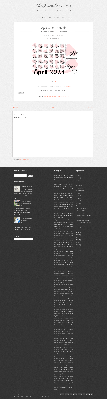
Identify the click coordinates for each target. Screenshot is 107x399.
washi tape (57, 191)
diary (61, 191)
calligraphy (56, 220)
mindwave (70, 333)
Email (89, 394)
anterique (56, 278)
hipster (68, 316)
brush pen (60, 188)
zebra (71, 191)
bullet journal (64, 197)
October (79, 188)
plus (68, 213)
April (79, 203)
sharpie (67, 362)
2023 (71, 269)
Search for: (16, 236)
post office (70, 354)
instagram (68, 86)
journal (71, 197)
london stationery (58, 329)
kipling (55, 325)
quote (71, 356)
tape (69, 193)
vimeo (84, 394)
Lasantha (36, 396)
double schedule (62, 300)
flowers (71, 222)
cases (55, 289)
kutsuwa (56, 226)
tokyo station (60, 380)
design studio (69, 298)
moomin (62, 338)
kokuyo (65, 188)
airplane (59, 275)
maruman (56, 213)
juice (67, 320)
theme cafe (65, 378)
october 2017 (63, 345)
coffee (68, 220)
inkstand (58, 318)
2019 (59, 217)
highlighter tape (58, 316)
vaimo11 (56, 385)
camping (68, 287)
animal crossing (65, 275)
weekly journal (69, 385)
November (80, 185)
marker (56, 331)
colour (55, 211)
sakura (62, 193)
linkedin (70, 394)
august (56, 240)
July (78, 195)
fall (67, 302)
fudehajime (58, 309)
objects (56, 177)
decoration (59, 222)
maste (59, 331)
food (64, 307)
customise (63, 293)
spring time (66, 365)
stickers (65, 184)
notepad (56, 258)
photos (60, 262)
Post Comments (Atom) (24, 159)
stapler (60, 369)
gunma (59, 313)
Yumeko (45, 31)
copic (71, 291)
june (55, 322)
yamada (65, 387)
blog (66, 280)
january (59, 249)
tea (65, 235)
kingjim (67, 211)
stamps (59, 267)
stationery (70, 180)
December (80, 183)
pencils (56, 262)
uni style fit (69, 383)
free (55, 96)
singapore (56, 215)
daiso (68, 177)
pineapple (56, 351)
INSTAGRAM (56, 17)
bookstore (56, 282)
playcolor (56, 354)
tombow (56, 209)
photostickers (63, 349)
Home (43, 17)
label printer (65, 251)
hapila (61, 224)
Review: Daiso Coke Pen (26, 186)
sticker (71, 202)
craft (64, 242)
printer (66, 262)
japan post (57, 320)
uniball (65, 269)
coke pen (60, 291)
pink (64, 262)
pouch (71, 231)
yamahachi (70, 387)
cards (71, 287)
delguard (61, 298)
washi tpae (63, 385)
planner (65, 191)
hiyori (71, 316)
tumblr (78, 394)
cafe (67, 240)
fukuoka (63, 309)
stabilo (71, 365)
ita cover (70, 318)
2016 (77, 250)
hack (59, 224)
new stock (62, 340)
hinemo (64, 316)
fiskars (59, 304)
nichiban (56, 342)
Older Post (90, 107)
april (60, 278)
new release (60, 202)
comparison (59, 242)
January (79, 232)
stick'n (60, 371)
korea (55, 202)
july (72, 224)
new (69, 338)
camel (63, 287)
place (64, 351)
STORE (49, 17)
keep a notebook (66, 322)
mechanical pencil (59, 229)
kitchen (63, 325)
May (78, 200)
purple (55, 264)
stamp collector (63, 367)
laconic (71, 251)
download (46, 96)
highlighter (56, 186)
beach (55, 280)
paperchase (57, 260)
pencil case (62, 231)
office (68, 345)
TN (57, 238)
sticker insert (65, 371)
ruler (59, 360)
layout (71, 211)
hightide (68, 246)
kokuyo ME (70, 325)
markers (61, 206)
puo (65, 356)
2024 (77, 178)
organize (71, 258)
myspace (73, 394)
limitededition (57, 200)
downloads (51, 96)
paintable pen (58, 347)
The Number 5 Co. (53, 6)
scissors (63, 264)
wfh (55, 387)
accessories (57, 193)
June (79, 198)
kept (72, 322)
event (58, 302)
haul (72, 193)
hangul (67, 313)
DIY (58, 204)
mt (63, 255)
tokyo (68, 191)
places (67, 351)
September (80, 190)
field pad (71, 302)
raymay (59, 264)
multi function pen (68, 255)
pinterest (76, 394)
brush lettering (61, 240)
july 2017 (70, 320)
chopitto (62, 289)
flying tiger (60, 307)
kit (66, 249)
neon (71, 229)
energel (63, 244)
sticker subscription (64, 215)
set (69, 264)
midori (68, 188)
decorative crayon (64, 296)
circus (66, 289)
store (66, 193)
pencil (64, 202)
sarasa (63, 233)
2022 (77, 235)
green (55, 313)
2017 (71, 235)
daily (69, 293)
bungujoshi (66, 284)
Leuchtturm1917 (61, 273)
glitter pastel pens (68, 311)
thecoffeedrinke (58, 378)
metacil (71, 331)
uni (67, 235)
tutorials (60, 184)
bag (72, 278)
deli (65, 298)
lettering (56, 206)
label (63, 327)
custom (59, 244)
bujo (72, 217)
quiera (68, 356)
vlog (60, 385)
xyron (61, 387)
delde (71, 296)
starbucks (65, 369)
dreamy (68, 300)
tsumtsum (56, 383)
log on (71, 327)
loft (65, 226)
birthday (62, 280)
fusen (68, 186)
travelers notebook (68, 380)
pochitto (61, 354)
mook (60, 255)
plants (71, 351)
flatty (71, 304)
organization (63, 258)
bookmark (70, 280)
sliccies (71, 362)
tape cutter (60, 269)
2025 (77, 175)
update (68, 269)
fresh (66, 307)
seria (67, 233)
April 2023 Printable (53, 28)
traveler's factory (62, 209)
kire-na (59, 325)
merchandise (65, 331)
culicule (59, 293)
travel (55, 184)
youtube (56, 389)
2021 (62, 217)
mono (71, 336)
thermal (71, 378)
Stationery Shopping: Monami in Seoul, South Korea (26, 204)
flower (55, 307)
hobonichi (66, 224)
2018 (55, 204)
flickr (65, 394)
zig (69, 235)
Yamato (67, 273)
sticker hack (70, 206)
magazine (65, 329)
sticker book (65, 267)
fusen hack (60, 246)
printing (71, 262)
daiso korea (62, 204)
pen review (63, 186)
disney (55, 300)
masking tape (58, 195)
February (80, 230)
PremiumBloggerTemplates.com (45, 396)
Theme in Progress (22, 396)
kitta (66, 325)
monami (67, 229)
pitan (61, 351)
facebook (60, 394)
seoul (67, 264)
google (68, 394)
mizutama (62, 336)
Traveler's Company (64, 238)
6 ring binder (67, 217)
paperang (66, 347)
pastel (65, 200)
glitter (62, 311)
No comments (63, 31)
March (79, 206)
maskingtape (68, 182)
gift (64, 246)
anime (71, 275)
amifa (71, 238)
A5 (55, 238)
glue (72, 204)
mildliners (56, 255)
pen (72, 182)
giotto (58, 311)
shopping (70, 233)
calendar (60, 287)
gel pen (67, 309)
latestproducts (57, 253)
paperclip (63, 213)
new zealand (69, 340)
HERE (56, 82)
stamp (67, 202)
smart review (57, 365)
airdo (55, 275)
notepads (70, 342)
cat (59, 289)
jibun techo (62, 320)
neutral (66, 338)
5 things (71, 209)
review (71, 175)
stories (71, 215)
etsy (64, 222)
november (56, 231)
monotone (56, 338)
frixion (55, 224)
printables (70, 200)
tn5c (55, 380)
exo (61, 302)
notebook (63, 180)
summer (64, 376)
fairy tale (64, 302)
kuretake (59, 251)
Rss (92, 394)
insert (64, 211)
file (58, 211)
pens (65, 177)
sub (60, 376)
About (63, 17)
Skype (86, 394)
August (79, 193)
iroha (62, 318)
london (65, 253)
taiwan (55, 217)
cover (55, 293)
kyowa (60, 327)
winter (58, 387)
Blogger (36, 395)
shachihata (62, 362)
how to (61, 211)
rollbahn (63, 358)
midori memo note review (60, 333)
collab (64, 291)
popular (65, 354)
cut (67, 293)
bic (59, 280)
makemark (70, 329)
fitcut (63, 304)
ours (72, 345)
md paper (70, 226)
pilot (72, 188)
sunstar (62, 235)
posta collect (57, 356)
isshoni (66, 318)
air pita (71, 273)
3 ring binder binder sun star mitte (63, 271)
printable (59, 96)
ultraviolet (62, 383)
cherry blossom (63, 220)
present (62, 356)
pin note (70, 349)
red (59, 358)
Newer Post (15, 107)
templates (70, 376)
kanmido (59, 322)
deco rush (67, 204)
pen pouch (70, 260)
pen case (63, 260)
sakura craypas (65, 360)
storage (65, 195)
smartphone (57, 235)
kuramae (56, 327)
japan (71, 186)
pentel (55, 188)
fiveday (67, 222)
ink (55, 318)
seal (58, 362)
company (68, 291)
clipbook (71, 289)
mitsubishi (56, 336)
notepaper (56, 345)
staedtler (56, 367)
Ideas (55, 273)
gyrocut (63, 313)
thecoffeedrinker (65, 96)
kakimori (63, 249)
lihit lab (61, 226)
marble (71, 253)
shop (71, 213)
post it (67, 231)
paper (64, 206)
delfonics (56, 298)
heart (71, 313)
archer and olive (66, 278)
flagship (67, 304)
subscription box (58, 182)
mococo (67, 336)
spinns (62, 365)
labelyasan (67, 327)
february (68, 244)
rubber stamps (57, 233)
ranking (56, 358)
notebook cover (63, 342)
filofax (55, 304)
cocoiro (56, 291)
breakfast (62, 282)
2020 (67, 209)
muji (63, 200)
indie (69, 224)
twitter (62, 394)
